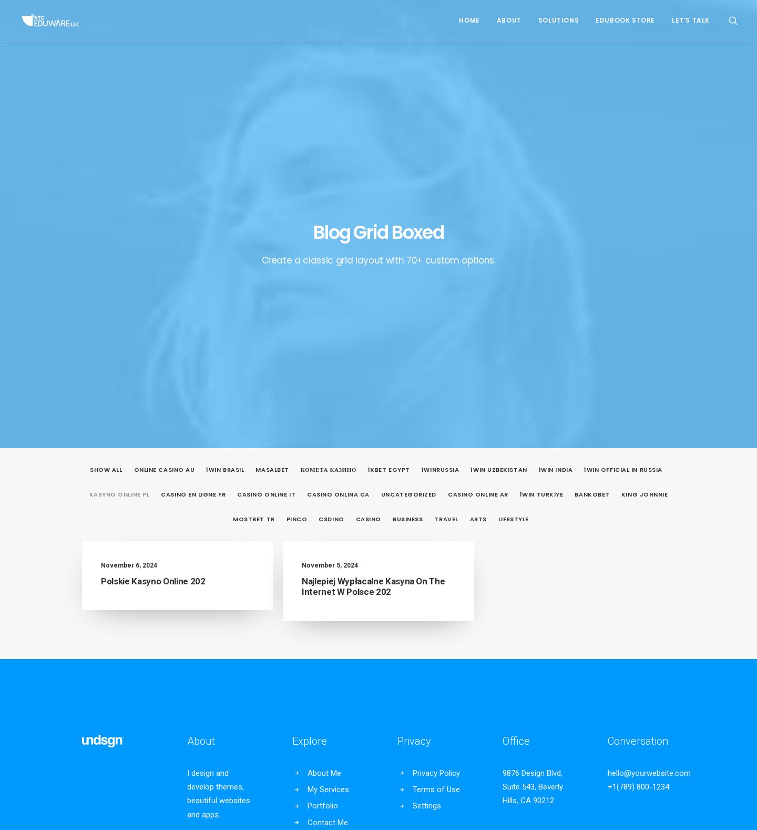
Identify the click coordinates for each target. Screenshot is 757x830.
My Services (328, 546)
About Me (324, 529)
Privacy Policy (436, 529)
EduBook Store (625, 20)
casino (368, 275)
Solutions (558, 20)
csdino (331, 275)
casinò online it (266, 251)
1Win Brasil (225, 226)
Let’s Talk (691, 20)
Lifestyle (513, 275)
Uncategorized (408, 251)
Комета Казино (328, 226)
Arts (478, 275)
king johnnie (644, 251)
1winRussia (440, 226)
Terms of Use (436, 546)
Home (469, 20)
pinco (297, 275)
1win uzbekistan (498, 226)
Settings (427, 562)
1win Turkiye (542, 251)
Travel (446, 275)
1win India (556, 226)
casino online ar (478, 251)
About (509, 20)
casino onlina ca (338, 251)
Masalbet (272, 226)
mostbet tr (254, 275)
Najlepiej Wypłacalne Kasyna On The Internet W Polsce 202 (373, 342)
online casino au (164, 226)
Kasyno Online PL (119, 251)
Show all (106, 226)
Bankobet (592, 251)
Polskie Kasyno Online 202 (153, 337)
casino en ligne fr (193, 251)
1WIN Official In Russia (623, 226)
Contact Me (328, 578)
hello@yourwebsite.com (649, 529)
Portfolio (323, 562)
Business (408, 275)
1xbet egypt (389, 226)
